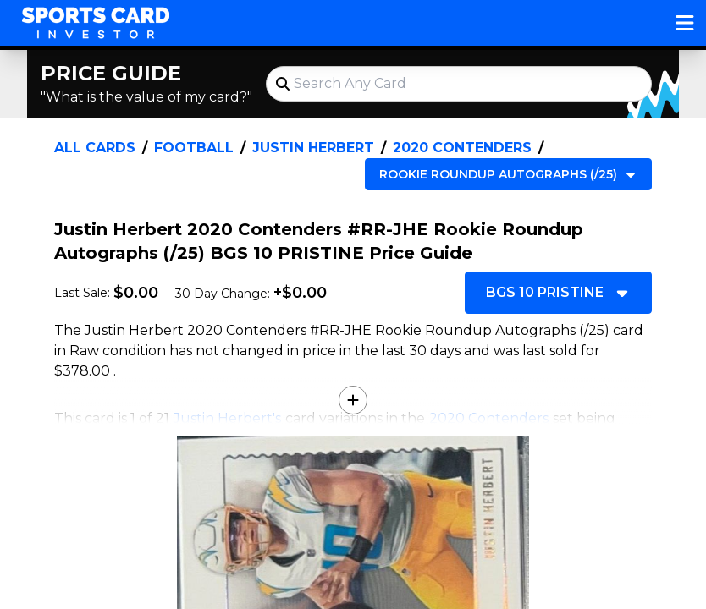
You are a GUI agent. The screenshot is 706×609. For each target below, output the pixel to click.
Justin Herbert (313, 148)
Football (194, 148)
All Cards (94, 148)
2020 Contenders (462, 148)
